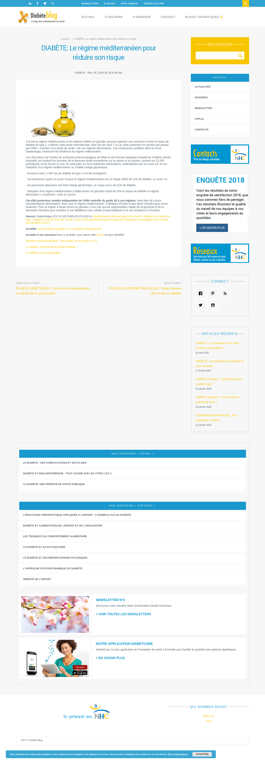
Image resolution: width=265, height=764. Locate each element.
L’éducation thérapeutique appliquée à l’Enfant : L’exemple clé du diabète (77, 514)
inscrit (100, 234)
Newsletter (90, 3)
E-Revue (109, 3)
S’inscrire (114, 16)
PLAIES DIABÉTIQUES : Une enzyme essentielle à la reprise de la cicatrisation (53, 291)
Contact (168, 16)
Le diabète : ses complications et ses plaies (55, 462)
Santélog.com (154, 3)
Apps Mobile (129, 3)
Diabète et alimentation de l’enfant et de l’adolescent (63, 525)
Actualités (203, 86)
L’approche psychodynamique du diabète (53, 568)
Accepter (202, 754)
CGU (208, 721)
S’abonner (142, 16)
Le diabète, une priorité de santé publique (51, 246)
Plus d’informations (178, 754)
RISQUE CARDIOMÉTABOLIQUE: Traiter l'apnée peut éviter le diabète (145, 291)
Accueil (88, 16)
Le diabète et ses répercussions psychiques (55, 557)
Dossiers (201, 97)
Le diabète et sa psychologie (43, 252)
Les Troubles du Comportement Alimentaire (55, 536)
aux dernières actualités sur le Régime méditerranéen (69, 228)
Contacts (202, 129)
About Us (208, 716)
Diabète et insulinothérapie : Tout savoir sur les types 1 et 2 (61, 240)
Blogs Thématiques (202, 16)
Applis (199, 118)
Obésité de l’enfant (37, 579)
